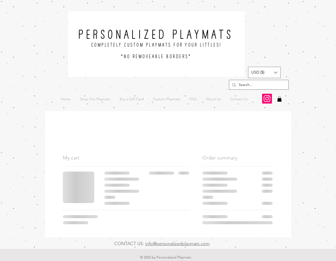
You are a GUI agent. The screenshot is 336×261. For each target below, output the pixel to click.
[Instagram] (267, 99)
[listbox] (264, 72)
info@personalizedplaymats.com (177, 243)
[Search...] (258, 84)
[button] (264, 72)
